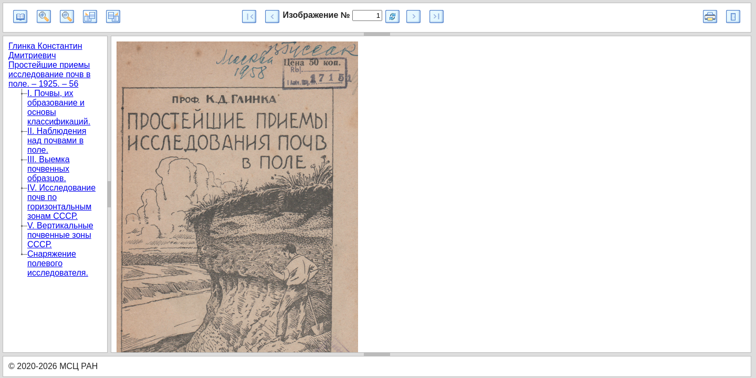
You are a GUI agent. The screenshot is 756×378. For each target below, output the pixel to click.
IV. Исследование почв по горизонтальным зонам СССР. (61, 201)
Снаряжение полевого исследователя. (57, 263)
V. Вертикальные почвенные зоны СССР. (60, 235)
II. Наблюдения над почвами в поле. (56, 140)
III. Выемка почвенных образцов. (48, 169)
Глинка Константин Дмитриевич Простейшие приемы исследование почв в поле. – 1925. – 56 (49, 64)
